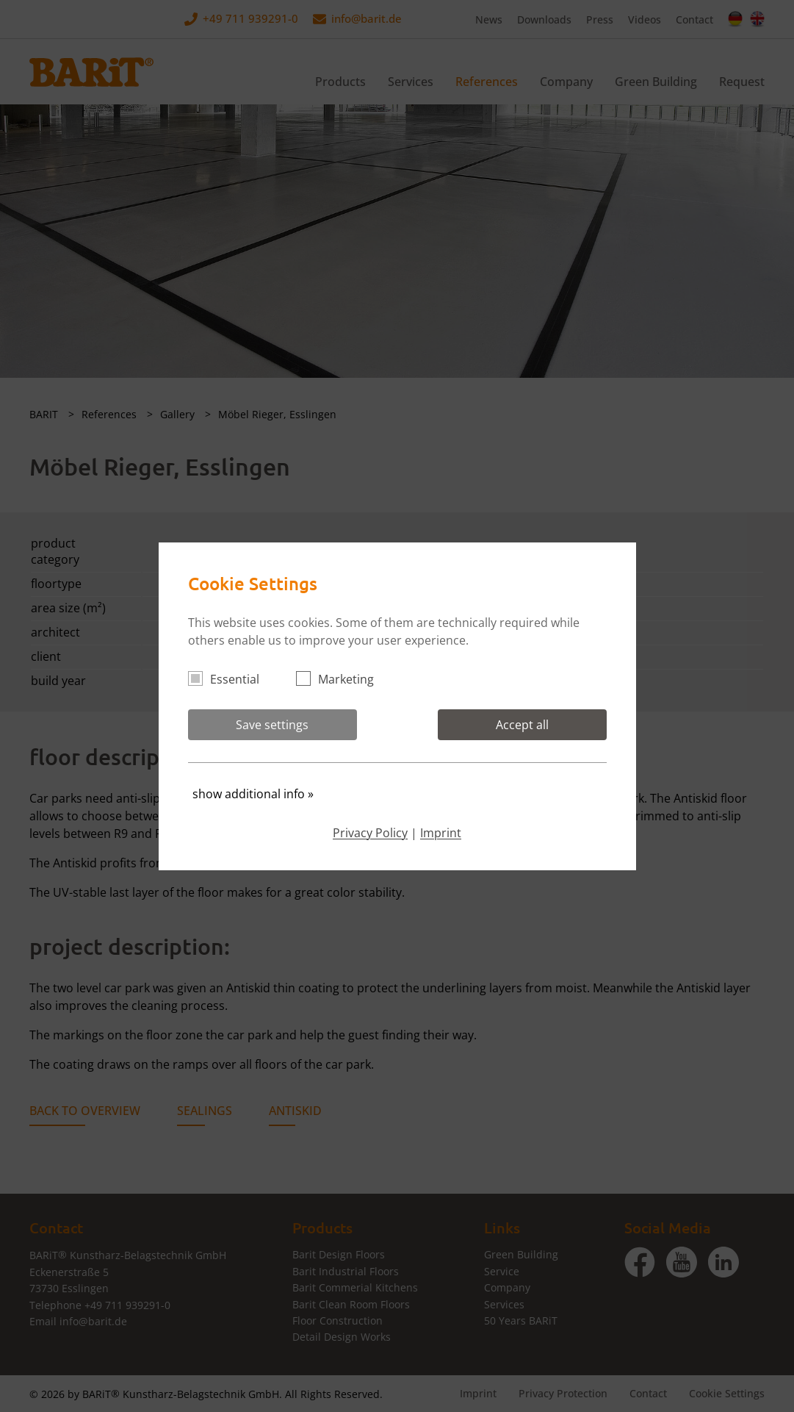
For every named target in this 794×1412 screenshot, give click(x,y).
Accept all (522, 725)
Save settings (272, 725)
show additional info (253, 794)
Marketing (341, 679)
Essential (230, 679)
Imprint (440, 833)
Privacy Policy (370, 833)
